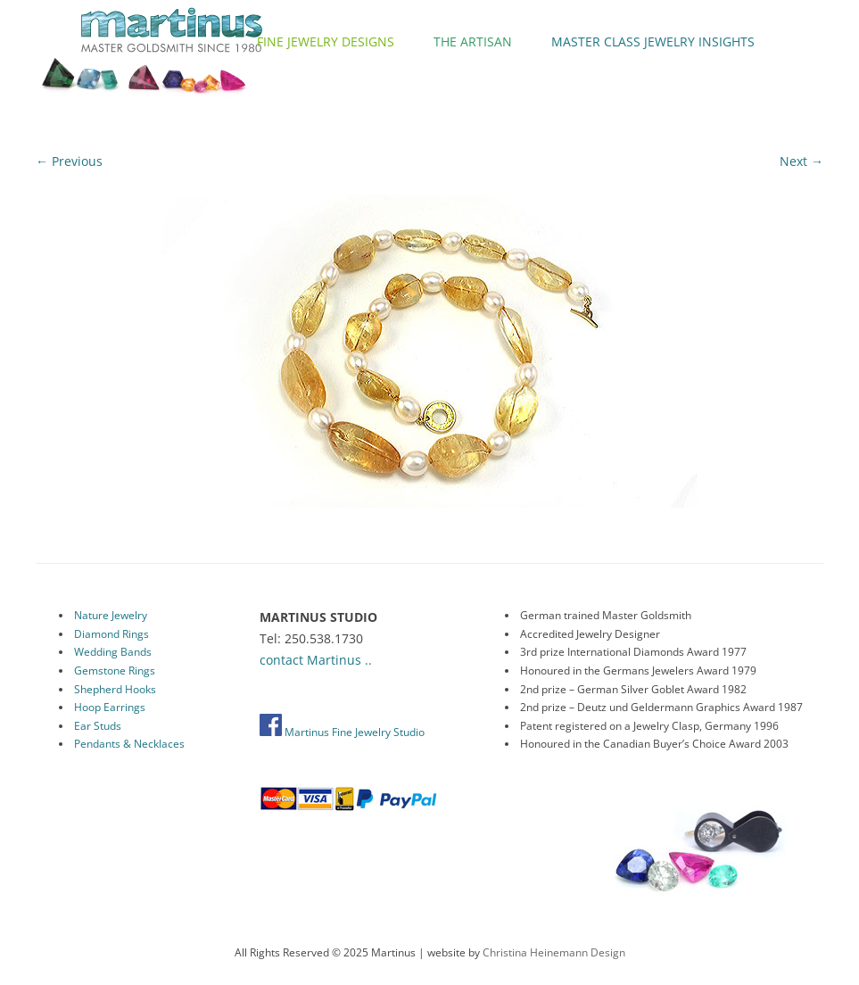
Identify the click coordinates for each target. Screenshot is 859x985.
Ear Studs (97, 725)
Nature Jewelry (110, 615)
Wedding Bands (113, 651)
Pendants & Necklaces (129, 743)
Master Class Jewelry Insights (653, 41)
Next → (801, 161)
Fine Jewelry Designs (325, 41)
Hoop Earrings (109, 707)
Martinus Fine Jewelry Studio (342, 732)
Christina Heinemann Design (554, 952)
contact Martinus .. (316, 659)
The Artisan (473, 41)
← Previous (69, 161)
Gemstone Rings (114, 670)
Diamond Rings (111, 633)
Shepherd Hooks (115, 689)
